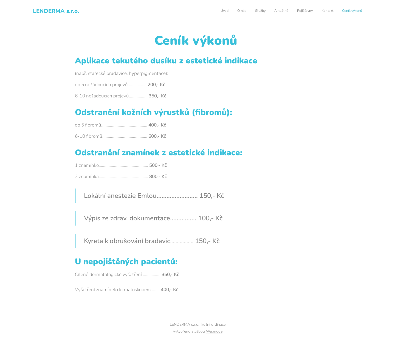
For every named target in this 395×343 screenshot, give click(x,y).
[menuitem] (311, 11)
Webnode (214, 331)
